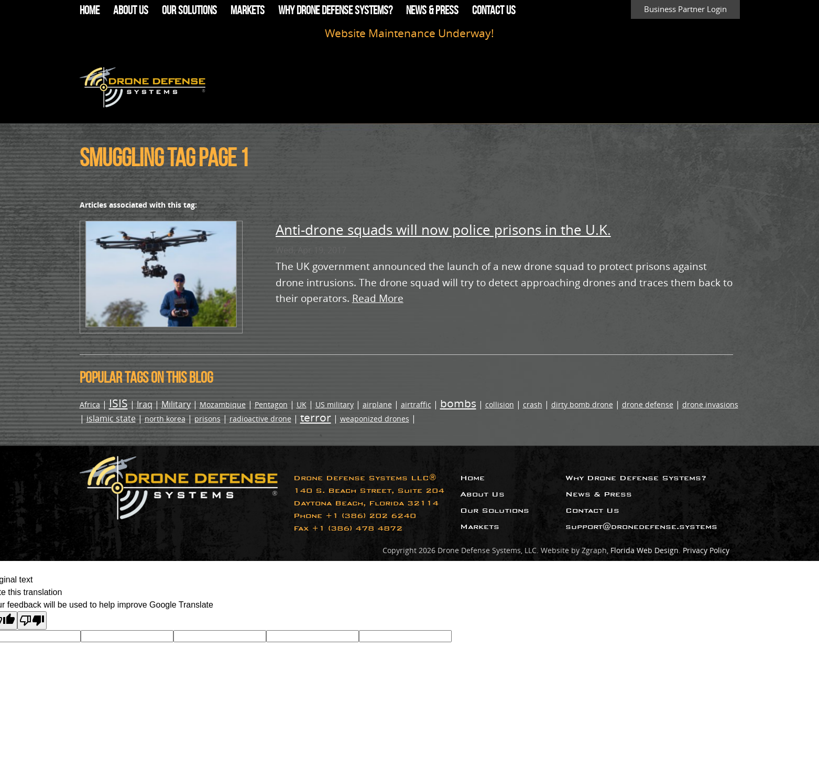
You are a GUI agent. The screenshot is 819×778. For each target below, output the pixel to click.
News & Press (432, 10)
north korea (165, 419)
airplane (377, 404)
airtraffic (416, 404)
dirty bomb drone (582, 404)
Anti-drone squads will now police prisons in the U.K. (443, 230)
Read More (377, 298)
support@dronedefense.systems (641, 526)
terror (315, 417)
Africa (90, 404)
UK (302, 404)
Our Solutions (189, 10)
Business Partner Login (685, 9)
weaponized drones (374, 419)
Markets (248, 10)
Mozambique (223, 404)
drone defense (647, 404)
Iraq (144, 404)
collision (499, 404)
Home (90, 10)
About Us (130, 10)
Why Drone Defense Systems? (335, 10)
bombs (458, 403)
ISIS (118, 403)
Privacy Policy (706, 550)
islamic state (111, 418)
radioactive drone (260, 419)
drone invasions (710, 404)
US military (334, 404)
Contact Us (494, 10)
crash (532, 404)
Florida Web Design (644, 550)
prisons (207, 419)
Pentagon (271, 404)
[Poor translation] (32, 620)
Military (176, 404)
